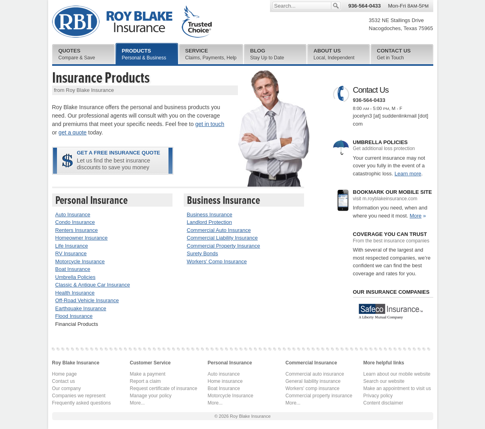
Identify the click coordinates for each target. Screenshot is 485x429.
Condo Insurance (75, 222)
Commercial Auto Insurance (219, 230)
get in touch (209, 124)
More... (137, 403)
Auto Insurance (72, 214)
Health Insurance (75, 293)
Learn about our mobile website (396, 374)
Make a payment (148, 374)
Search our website (384, 381)
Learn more (408, 174)
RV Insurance (71, 253)
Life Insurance (71, 246)
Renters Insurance (76, 230)
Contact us (63, 381)
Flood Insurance (74, 316)
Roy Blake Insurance (132, 22)
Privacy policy (378, 396)
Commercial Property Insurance (223, 246)
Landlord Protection (209, 222)
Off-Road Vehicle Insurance (87, 300)
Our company (66, 388)
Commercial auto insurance (315, 374)
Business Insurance (209, 214)
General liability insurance (313, 381)
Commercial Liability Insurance (222, 238)
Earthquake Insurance (80, 308)
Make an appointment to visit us (397, 388)
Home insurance (225, 381)
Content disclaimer (383, 403)
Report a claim (145, 381)
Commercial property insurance (319, 396)
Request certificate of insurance (163, 388)
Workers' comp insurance (313, 388)
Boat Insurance (72, 269)
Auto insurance (224, 374)
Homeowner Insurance (81, 238)
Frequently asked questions (81, 403)
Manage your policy (151, 396)
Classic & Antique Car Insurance (92, 285)
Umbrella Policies (75, 277)
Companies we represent (79, 396)
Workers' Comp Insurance (217, 261)
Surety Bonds (202, 253)
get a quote (73, 132)
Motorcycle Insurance (80, 261)
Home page (64, 374)
